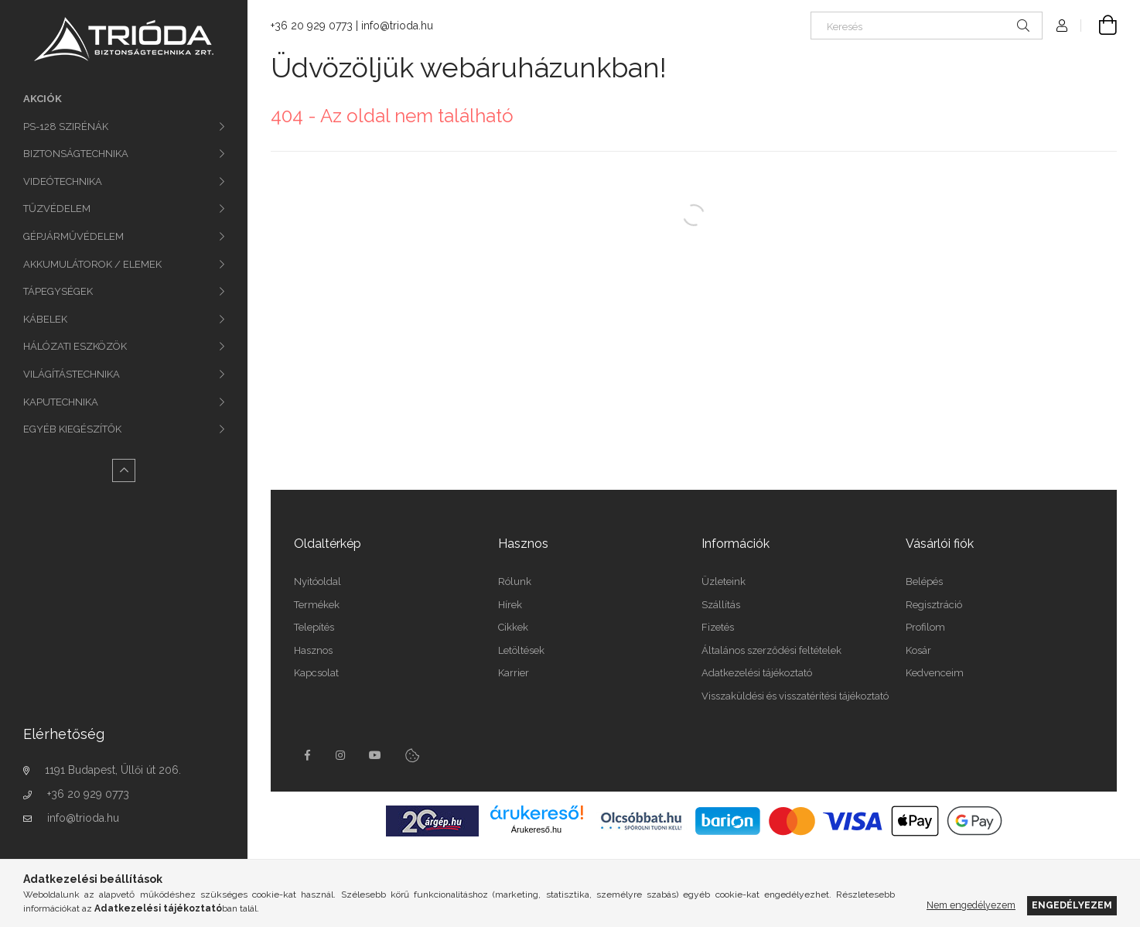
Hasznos (313, 650)
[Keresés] (927, 25)
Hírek (510, 605)
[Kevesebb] (123, 470)
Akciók (42, 98)
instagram (341, 755)
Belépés (924, 581)
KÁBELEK (45, 319)
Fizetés (717, 627)
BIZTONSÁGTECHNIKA (75, 153)
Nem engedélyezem (971, 905)
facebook (307, 755)
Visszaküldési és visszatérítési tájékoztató (795, 696)
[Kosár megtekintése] (1099, 25)
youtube (375, 755)
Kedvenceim (935, 673)
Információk (735, 543)
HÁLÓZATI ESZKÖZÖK (75, 346)
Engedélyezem (1072, 905)
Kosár (918, 650)
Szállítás (720, 605)
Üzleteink (723, 581)
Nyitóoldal (317, 581)
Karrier (513, 673)
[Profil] (1062, 25)
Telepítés (314, 627)
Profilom (925, 627)
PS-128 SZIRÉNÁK (65, 126)
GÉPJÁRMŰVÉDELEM (73, 236)
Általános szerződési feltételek (771, 650)
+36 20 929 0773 (88, 794)
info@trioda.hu (83, 818)
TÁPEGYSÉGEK (58, 291)
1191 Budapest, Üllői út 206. (113, 770)
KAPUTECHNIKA (60, 402)
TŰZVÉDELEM (56, 208)
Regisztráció (934, 605)
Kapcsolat (316, 673)
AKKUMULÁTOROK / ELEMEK (92, 264)
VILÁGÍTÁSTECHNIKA (71, 374)
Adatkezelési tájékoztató (756, 673)
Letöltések (521, 650)
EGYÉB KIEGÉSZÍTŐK (72, 429)
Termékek (317, 605)
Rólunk (514, 581)
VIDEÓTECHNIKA (62, 181)
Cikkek (513, 627)
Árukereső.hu (536, 829)
